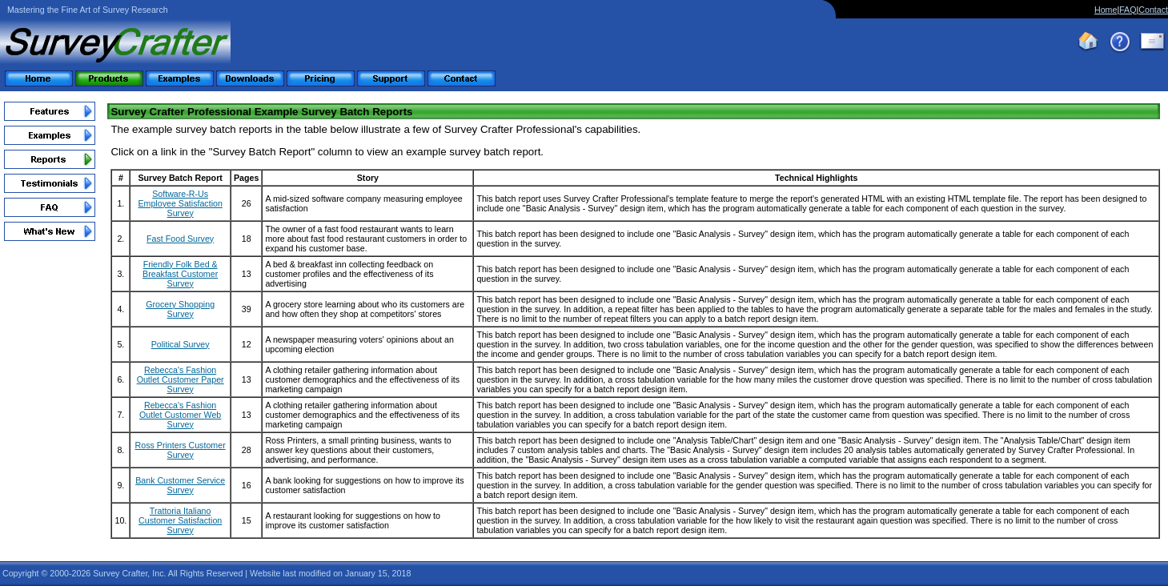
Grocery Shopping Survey (180, 309)
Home (1105, 9)
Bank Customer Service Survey (180, 485)
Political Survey (180, 344)
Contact (1153, 9)
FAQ (1127, 9)
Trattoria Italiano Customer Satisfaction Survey (180, 520)
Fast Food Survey (180, 238)
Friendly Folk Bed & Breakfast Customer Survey (180, 273)
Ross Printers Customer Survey (180, 450)
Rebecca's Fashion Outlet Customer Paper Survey (180, 379)
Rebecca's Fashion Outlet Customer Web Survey (180, 414)
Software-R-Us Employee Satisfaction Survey (180, 203)
